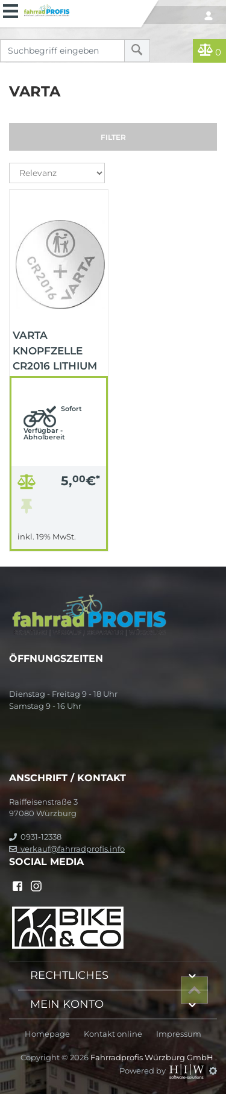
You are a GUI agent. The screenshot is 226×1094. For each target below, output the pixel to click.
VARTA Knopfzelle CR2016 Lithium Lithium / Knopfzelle (55, 349)
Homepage (47, 1034)
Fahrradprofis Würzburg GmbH (152, 1057)
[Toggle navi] (10, 9)
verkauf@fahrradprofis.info (67, 849)
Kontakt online (113, 1034)
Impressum (178, 1034)
